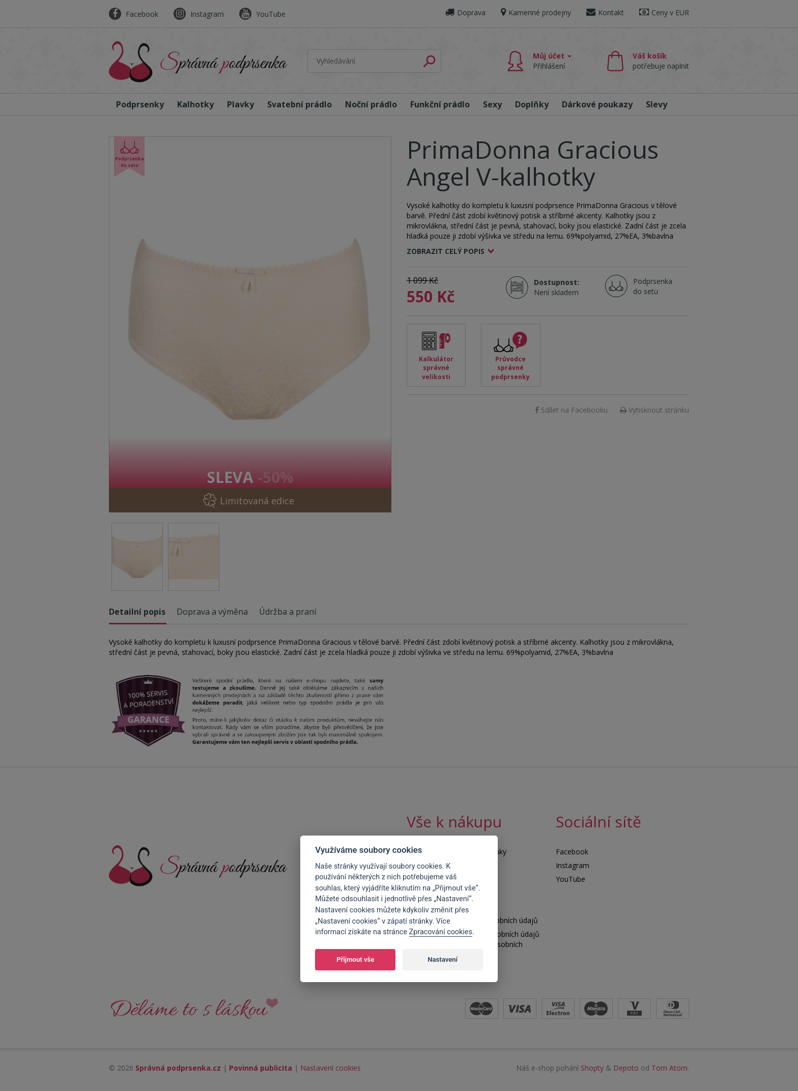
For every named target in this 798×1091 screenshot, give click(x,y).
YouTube (262, 14)
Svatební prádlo (299, 104)
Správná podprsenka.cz (178, 1068)
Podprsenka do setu (649, 286)
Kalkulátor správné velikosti (436, 368)
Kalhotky (195, 104)
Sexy (492, 104)
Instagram (199, 14)
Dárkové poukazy (597, 104)
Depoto (626, 1068)
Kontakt (605, 12)
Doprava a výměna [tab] (212, 611)
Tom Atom (669, 1068)
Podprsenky (140, 104)
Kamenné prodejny (536, 12)
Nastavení (443, 959)
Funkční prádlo (440, 104)
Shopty (592, 1068)
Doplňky (532, 104)
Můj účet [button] (552, 61)
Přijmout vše (355, 959)
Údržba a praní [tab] (287, 611)
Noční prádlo (371, 104)
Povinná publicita (260, 1068)
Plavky (240, 104)
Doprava (465, 12)
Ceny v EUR (664, 12)
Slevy (656, 104)
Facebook (133, 14)
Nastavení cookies (330, 1068)
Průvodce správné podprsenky (510, 368)
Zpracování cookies (440, 932)
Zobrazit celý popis (445, 251)
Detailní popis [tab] (137, 611)
